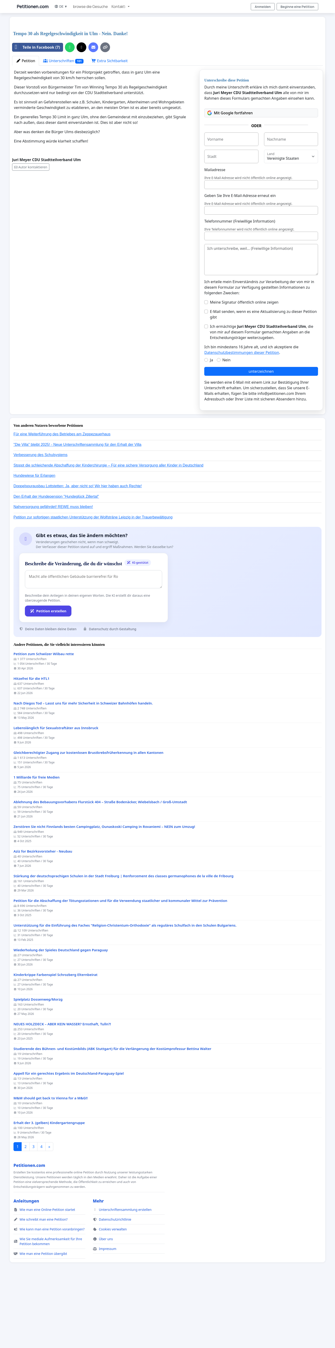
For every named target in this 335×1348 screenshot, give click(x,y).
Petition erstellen (48, 676)
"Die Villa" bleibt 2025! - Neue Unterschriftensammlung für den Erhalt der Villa (77, 510)
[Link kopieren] (105, 112)
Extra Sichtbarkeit (109, 126)
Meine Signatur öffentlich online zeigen (244, 367)
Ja (211, 425)
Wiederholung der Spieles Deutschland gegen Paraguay (60, 1015)
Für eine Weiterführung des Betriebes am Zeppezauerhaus (62, 499)
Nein (226, 425)
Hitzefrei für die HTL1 (31, 744)
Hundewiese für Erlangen (34, 541)
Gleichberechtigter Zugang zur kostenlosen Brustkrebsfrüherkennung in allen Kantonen (88, 818)
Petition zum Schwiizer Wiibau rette (43, 719)
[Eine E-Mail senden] (93, 112)
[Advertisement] (151, 56)
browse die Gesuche (90, 6)
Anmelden (263, 6)
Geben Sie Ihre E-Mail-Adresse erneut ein (240, 260)
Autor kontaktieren (30, 232)
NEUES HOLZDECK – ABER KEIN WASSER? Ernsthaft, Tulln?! (62, 1089)
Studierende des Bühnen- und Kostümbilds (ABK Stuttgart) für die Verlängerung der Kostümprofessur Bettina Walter (112, 1114)
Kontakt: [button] (119, 6)
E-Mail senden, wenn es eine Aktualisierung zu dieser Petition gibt (263, 379)
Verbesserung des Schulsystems (40, 520)
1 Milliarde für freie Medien (36, 842)
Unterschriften (63, 126)
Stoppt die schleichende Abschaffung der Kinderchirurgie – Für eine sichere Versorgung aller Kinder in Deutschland (108, 530)
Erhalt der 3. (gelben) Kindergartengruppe (49, 1188)
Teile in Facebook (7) (36, 112)
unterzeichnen (261, 436)
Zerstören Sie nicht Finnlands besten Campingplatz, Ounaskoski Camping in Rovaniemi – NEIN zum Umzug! (104, 892)
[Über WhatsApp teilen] (70, 112)
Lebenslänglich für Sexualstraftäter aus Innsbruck (55, 793)
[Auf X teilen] (81, 112)
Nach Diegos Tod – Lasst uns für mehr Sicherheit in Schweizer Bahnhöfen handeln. (83, 768)
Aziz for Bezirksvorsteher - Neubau (42, 916)
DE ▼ (60, 6)
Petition (25, 126)
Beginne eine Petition (297, 6)
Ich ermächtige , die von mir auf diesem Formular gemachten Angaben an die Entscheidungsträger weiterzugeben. (261, 397)
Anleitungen (26, 1266)
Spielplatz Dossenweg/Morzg (38, 1064)
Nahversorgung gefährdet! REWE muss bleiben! (53, 572)
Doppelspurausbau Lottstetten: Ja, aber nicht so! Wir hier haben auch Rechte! (77, 551)
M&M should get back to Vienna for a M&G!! (50, 1163)
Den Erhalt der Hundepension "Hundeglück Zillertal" (56, 562)
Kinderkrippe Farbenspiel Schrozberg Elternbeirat (55, 1040)
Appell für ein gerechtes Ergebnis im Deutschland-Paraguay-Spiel (68, 1138)
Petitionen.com (33, 6)
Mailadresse (214, 234)
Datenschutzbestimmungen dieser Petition (241, 417)
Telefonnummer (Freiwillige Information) (239, 286)
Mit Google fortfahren (230, 178)
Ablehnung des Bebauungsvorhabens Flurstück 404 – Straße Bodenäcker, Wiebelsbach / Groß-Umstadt (100, 867)
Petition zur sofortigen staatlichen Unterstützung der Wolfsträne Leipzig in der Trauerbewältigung (93, 582)
